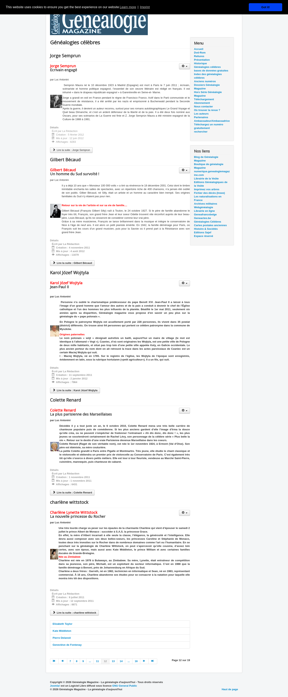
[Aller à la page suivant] (144, 661)
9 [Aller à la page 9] (83, 661)
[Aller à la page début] (54, 661)
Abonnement (202, 102)
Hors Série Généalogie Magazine (208, 94)
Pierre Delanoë (62, 637)
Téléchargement (204, 99)
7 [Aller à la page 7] (70, 661)
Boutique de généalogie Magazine (208, 166)
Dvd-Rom (200, 52)
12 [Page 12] (105, 661)
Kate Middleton (62, 630)
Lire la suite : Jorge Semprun (71, 150)
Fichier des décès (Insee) (209, 192)
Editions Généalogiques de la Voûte (210, 184)
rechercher (200, 131)
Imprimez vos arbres (206, 189)
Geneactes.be (202, 218)
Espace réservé (203, 236)
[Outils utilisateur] (184, 66)
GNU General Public (124, 685)
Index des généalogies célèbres (208, 76)
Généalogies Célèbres (207, 221)
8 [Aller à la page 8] (76, 661)
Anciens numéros (205, 81)
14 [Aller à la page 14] (121, 661)
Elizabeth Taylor (62, 623)
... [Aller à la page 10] (90, 661)
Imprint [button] (145, 7)
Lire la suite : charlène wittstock (74, 612)
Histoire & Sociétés (206, 228)
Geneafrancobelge (205, 214)
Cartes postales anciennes (210, 225)
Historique (200, 63)
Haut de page (230, 689)
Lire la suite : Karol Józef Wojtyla (75, 390)
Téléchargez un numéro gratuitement (208, 126)
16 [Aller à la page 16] (136, 661)
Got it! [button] (265, 7)
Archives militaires (205, 203)
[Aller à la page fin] (153, 661)
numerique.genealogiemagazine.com (212, 173)
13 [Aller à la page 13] (113, 661)
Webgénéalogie (203, 207)
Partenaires (201, 117)
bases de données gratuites (211, 70)
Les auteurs (201, 113)
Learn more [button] (128, 7)
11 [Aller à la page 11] (97, 661)
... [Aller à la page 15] (129, 661)
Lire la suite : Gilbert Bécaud (72, 262)
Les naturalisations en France (207, 198)
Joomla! (55, 685)
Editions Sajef (202, 232)
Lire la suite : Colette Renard (72, 492)
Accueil (198, 49)
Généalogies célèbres (207, 66)
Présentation (202, 59)
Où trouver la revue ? (207, 110)
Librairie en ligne (204, 210)
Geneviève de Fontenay (67, 644)
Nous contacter (203, 106)
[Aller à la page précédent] (63, 661)
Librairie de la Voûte (206, 178)
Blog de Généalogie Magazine (206, 158)
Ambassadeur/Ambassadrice (212, 120)
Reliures (199, 56)
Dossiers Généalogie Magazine (207, 86)
